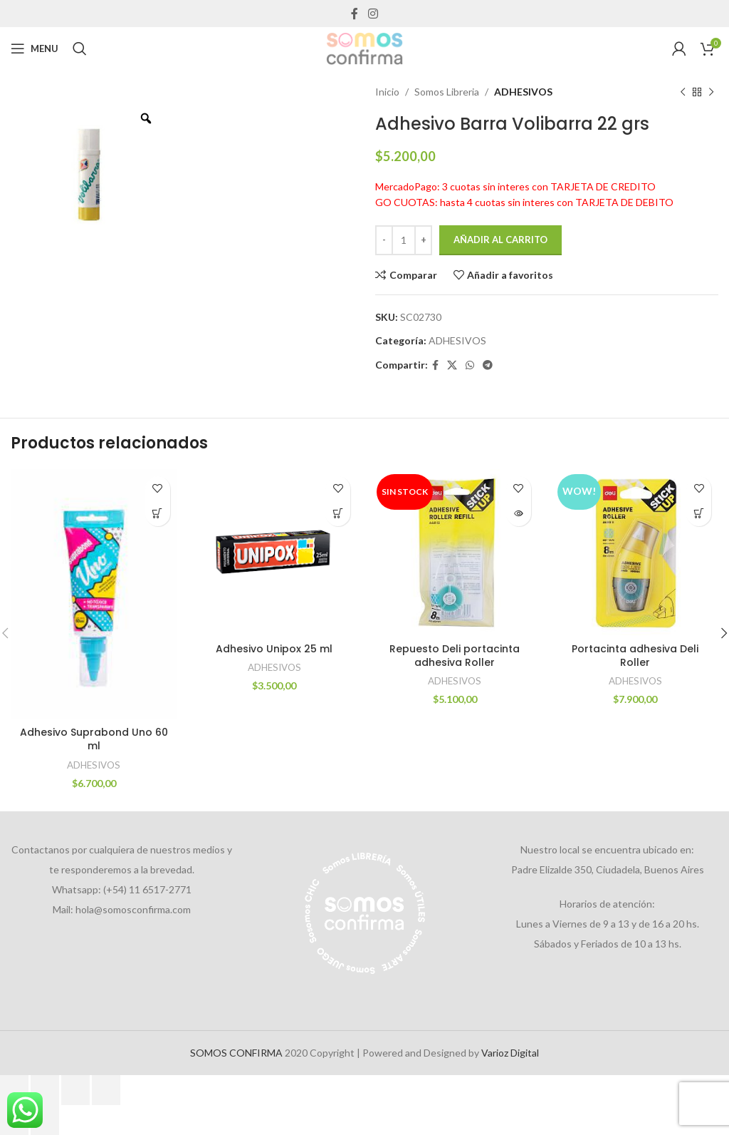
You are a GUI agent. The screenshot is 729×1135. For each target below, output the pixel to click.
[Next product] (711, 92)
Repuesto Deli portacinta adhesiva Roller (454, 656)
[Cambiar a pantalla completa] (45, 1090)
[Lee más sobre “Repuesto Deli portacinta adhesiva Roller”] (518, 513)
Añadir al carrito (500, 239)
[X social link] (452, 365)
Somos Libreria (446, 92)
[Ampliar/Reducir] (14, 1090)
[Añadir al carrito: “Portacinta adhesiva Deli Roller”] (698, 513)
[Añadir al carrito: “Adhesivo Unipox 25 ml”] (337, 513)
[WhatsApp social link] (469, 365)
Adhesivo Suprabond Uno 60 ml (94, 739)
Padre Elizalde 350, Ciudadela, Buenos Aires (607, 869)
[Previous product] (683, 92)
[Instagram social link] (372, 13)
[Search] (79, 48)
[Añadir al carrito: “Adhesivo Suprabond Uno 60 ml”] (157, 513)
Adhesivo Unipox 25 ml (274, 649)
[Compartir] (75, 1090)
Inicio (387, 92)
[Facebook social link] (355, 13)
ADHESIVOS (523, 92)
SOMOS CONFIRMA (236, 1053)
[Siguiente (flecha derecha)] (45, 1120)
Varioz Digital (510, 1053)
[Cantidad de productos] (403, 240)
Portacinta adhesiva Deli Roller (635, 656)
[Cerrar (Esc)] (106, 1090)
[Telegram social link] (487, 365)
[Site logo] (364, 47)
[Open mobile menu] (34, 48)
